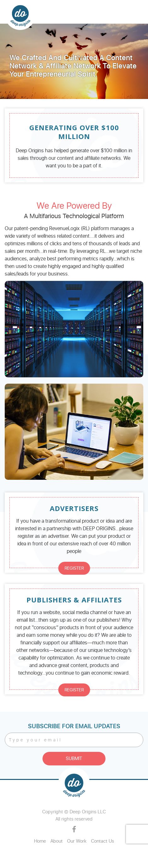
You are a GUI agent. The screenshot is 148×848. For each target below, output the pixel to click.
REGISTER (74, 568)
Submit (74, 758)
